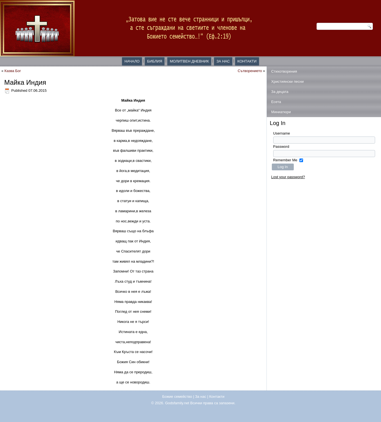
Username (281, 133)
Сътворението (250, 71)
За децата (279, 92)
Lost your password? (288, 177)
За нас (223, 61)
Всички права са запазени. (213, 403)
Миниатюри (281, 112)
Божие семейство (177, 396)
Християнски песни (287, 81)
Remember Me (285, 160)
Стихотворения (284, 71)
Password (281, 146)
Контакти (247, 61)
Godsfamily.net (177, 403)
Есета (276, 102)
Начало (131, 61)
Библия (154, 61)
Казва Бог (13, 71)
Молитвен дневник (189, 61)
